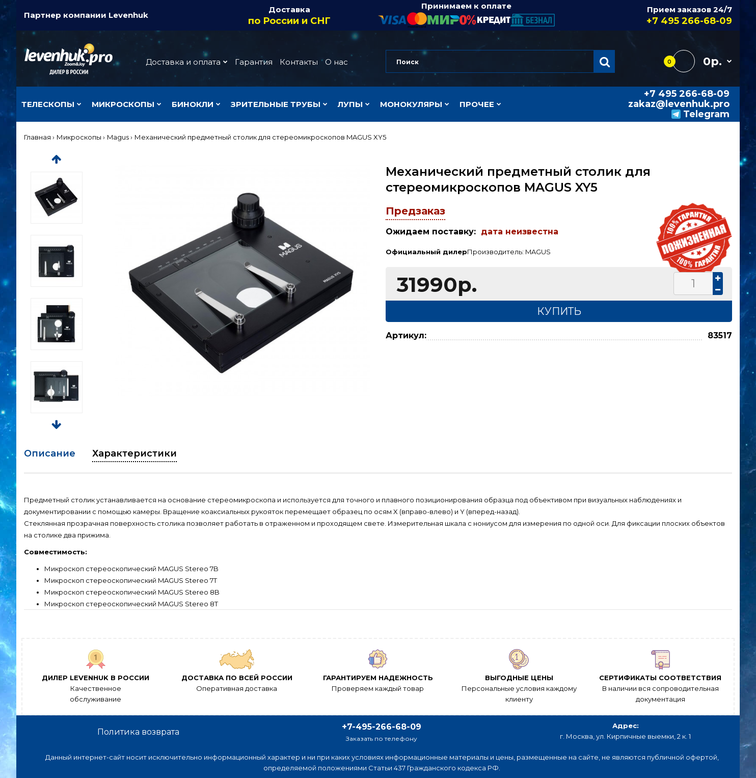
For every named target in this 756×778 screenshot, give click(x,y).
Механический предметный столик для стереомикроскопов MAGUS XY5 (260, 137)
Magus (118, 137)
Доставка (290, 16)
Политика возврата (138, 732)
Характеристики (134, 453)
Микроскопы (79, 137)
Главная (37, 137)
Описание (49, 453)
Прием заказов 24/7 (644, 16)
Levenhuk (128, 15)
